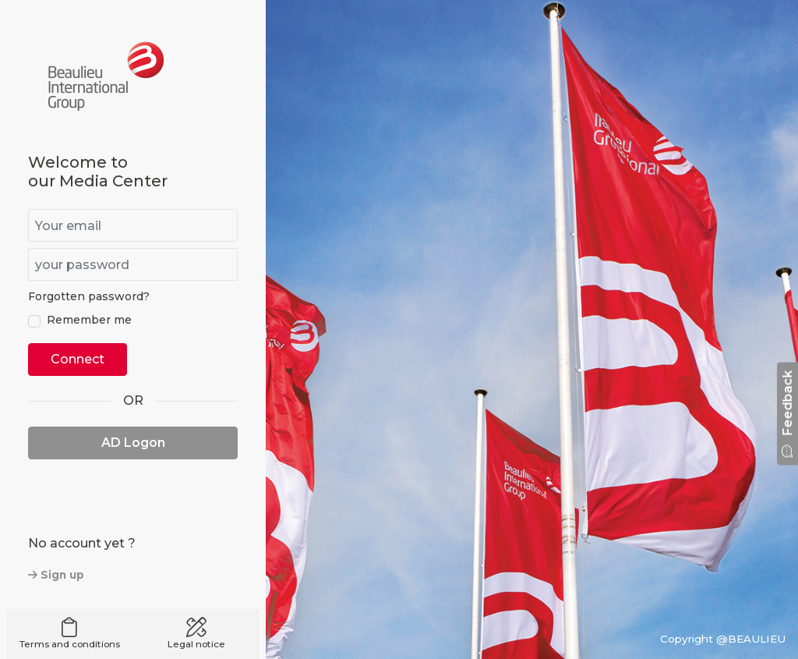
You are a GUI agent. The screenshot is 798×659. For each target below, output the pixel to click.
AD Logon (133, 442)
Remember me (89, 320)
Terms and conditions (69, 633)
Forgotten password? (89, 296)
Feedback (787, 413)
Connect (77, 359)
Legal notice (196, 633)
